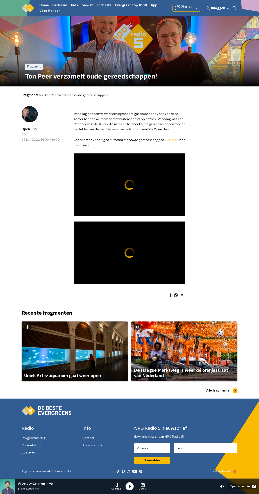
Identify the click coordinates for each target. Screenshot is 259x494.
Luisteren (29, 452)
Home (44, 5)
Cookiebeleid (221, 471)
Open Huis (29, 129)
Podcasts (103, 5)
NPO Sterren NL (186, 8)
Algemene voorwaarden (37, 471)
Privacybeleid (63, 471)
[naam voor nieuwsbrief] (152, 448)
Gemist (87, 5)
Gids (74, 5)
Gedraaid (59, 5)
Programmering (34, 438)
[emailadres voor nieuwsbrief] (206, 448)
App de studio (92, 445)
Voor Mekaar (49, 11)
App (154, 5)
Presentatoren (32, 445)
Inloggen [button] (218, 8)
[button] (116, 486)
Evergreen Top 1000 (131, 5)
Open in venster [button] (243, 486)
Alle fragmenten (221, 390)
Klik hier (171, 140)
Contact (88, 438)
